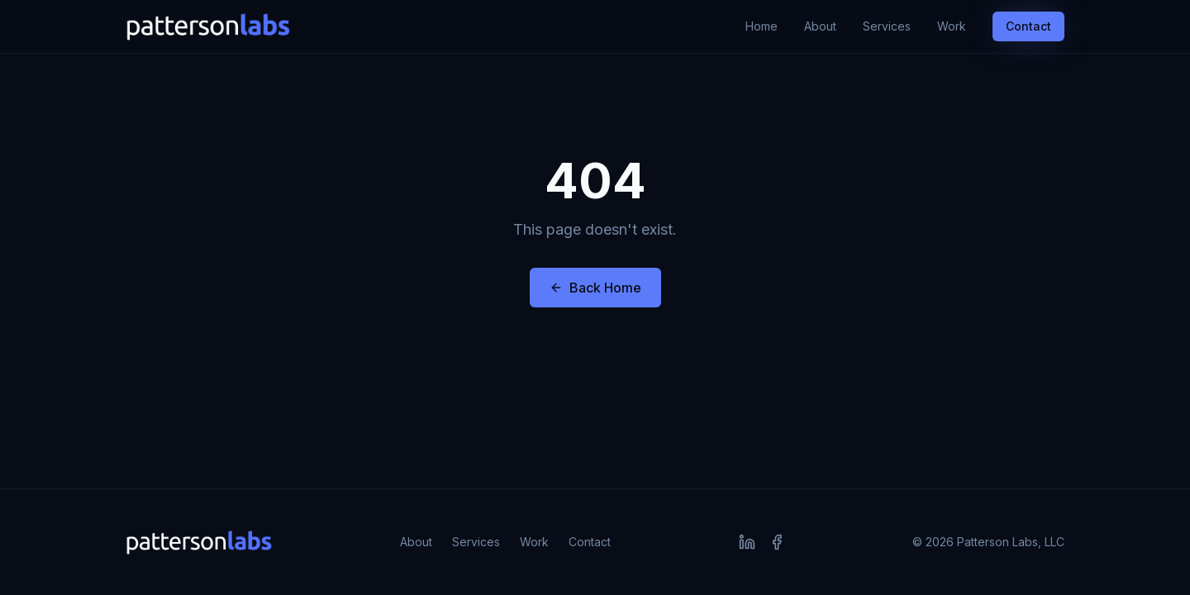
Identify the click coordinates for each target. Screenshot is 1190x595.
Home (761, 26)
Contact (1028, 26)
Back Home (595, 287)
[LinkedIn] (747, 542)
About (820, 26)
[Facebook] (777, 542)
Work (951, 26)
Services (887, 26)
